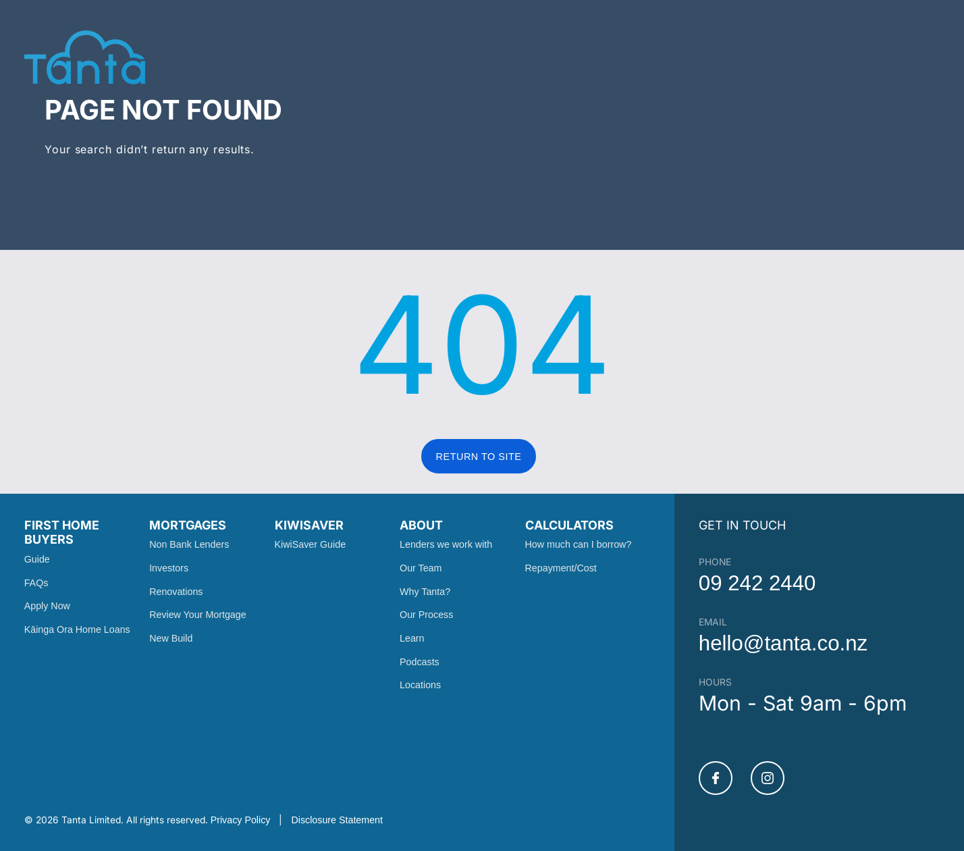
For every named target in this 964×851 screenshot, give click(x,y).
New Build (170, 638)
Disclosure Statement (337, 820)
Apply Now (47, 605)
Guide (37, 559)
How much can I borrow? (578, 544)
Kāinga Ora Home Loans (77, 629)
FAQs (36, 582)
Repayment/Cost (561, 568)
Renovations (176, 591)
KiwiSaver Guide (310, 544)
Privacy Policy (241, 820)
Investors (168, 568)
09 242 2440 (757, 583)
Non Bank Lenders (189, 544)
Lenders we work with (446, 544)
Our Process (426, 614)
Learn (412, 638)
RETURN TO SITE (479, 456)
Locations (420, 684)
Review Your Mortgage (197, 614)
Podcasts (419, 661)
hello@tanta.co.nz (783, 643)
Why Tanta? (425, 591)
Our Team (420, 568)
